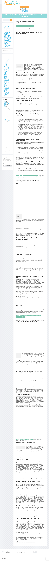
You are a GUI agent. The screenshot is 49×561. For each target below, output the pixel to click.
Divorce (5, 115)
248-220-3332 (23, 8)
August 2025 (6, 61)
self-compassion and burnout (31, 28)
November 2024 (6, 68)
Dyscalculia (5, 116)
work (4, 151)
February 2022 (6, 91)
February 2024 (6, 77)
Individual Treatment (31, 315)
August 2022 (6, 89)
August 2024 (6, 71)
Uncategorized (6, 150)
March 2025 (5, 65)
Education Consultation (28, 14)
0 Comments (39, 29)
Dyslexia (5, 118)
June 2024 (5, 73)
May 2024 (5, 74)
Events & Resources (24, 16)
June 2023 (5, 83)
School (41, 439)
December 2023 (6, 79)
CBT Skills (21, 315)
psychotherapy (34, 177)
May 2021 (5, 95)
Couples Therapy (6, 111)
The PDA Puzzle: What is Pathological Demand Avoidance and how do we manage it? (29, 182)
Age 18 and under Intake (7, 163)
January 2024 (6, 78)
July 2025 (5, 62)
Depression (25, 315)
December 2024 (6, 67)
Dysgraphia (5, 117)
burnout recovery (19, 27)
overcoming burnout (22, 28)
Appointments (41, 14)
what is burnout (22, 29)
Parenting (36, 175)
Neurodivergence (41, 176)
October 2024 (6, 69)
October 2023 (6, 81)
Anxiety (18, 175)
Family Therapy (6, 120)
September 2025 (6, 60)
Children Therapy (22, 439)
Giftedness (5, 121)
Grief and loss (6, 122)
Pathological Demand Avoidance (27, 177)
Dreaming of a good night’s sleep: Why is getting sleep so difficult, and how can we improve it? (7, 27)
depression (31, 27)
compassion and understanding (32, 176)
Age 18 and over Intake (7, 165)
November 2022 (6, 88)
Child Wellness (25, 175)
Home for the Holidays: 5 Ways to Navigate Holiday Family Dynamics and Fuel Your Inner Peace (7, 36)
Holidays (5, 123)
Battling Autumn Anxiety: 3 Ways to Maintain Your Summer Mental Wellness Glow (30, 320)
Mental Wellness (31, 175)
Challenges (25, 176)
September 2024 (6, 70)
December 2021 (6, 92)
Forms (35, 14)
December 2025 (6, 58)
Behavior (21, 176)
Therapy (15, 14)
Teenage (31, 439)
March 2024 (5, 76)
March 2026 (5, 56)
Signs (39, 177)
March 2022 (5, 90)
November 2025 (6, 59)
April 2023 (5, 84)
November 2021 (6, 93)
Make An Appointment (20, 407)
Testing (20, 14)
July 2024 (5, 72)
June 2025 (5, 63)
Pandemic (27, 439)
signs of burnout (39, 28)
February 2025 (6, 66)
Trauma (5, 149)
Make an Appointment (24, 7)
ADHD (5, 101)
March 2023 (5, 85)
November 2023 (6, 80)
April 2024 (5, 75)
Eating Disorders (6, 119)
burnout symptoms (26, 27)
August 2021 (5, 94)
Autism (21, 175)
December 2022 (6, 87)
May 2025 (5, 64)
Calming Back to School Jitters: (25, 442)
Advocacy (5, 102)
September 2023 (6, 82)
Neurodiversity (18, 177)
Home (6, 14)
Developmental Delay (7, 113)
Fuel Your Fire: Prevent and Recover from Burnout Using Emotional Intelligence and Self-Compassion (29, 32)
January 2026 (6, 57)
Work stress (27, 29)
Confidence (5, 110)
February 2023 (6, 86)
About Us (11, 14)
